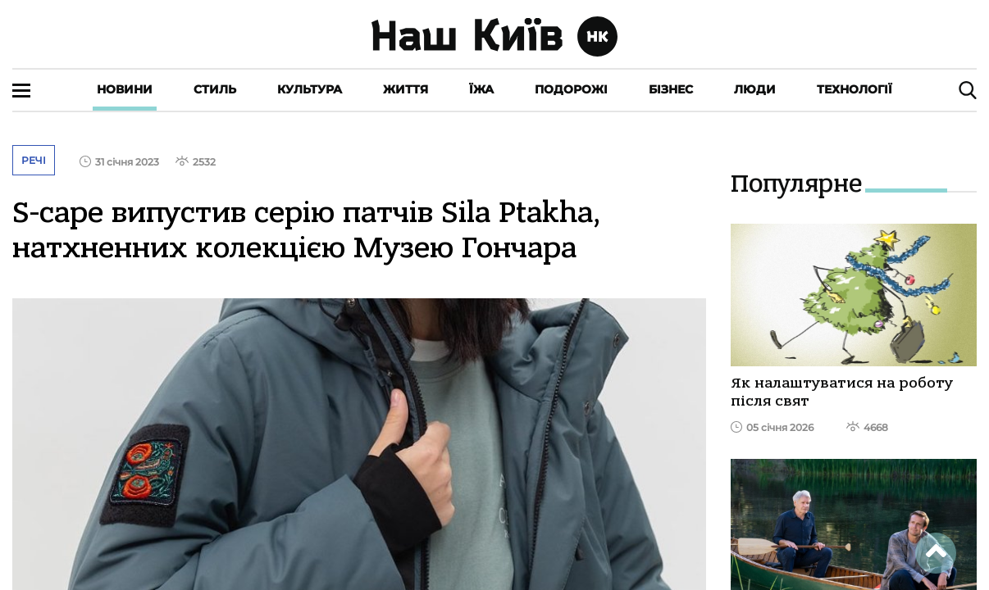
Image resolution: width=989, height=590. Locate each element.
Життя (405, 89)
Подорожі (571, 89)
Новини (125, 89)
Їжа (481, 89)
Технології (854, 89)
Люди (755, 89)
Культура (309, 89)
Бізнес (671, 89)
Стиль (215, 89)
